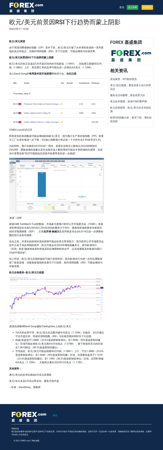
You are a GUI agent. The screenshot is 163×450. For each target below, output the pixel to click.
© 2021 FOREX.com (22, 441)
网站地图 (35, 441)
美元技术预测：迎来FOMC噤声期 (128, 101)
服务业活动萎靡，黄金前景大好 (127, 95)
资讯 (121, 7)
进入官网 (132, 7)
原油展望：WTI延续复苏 (123, 79)
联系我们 (147, 7)
